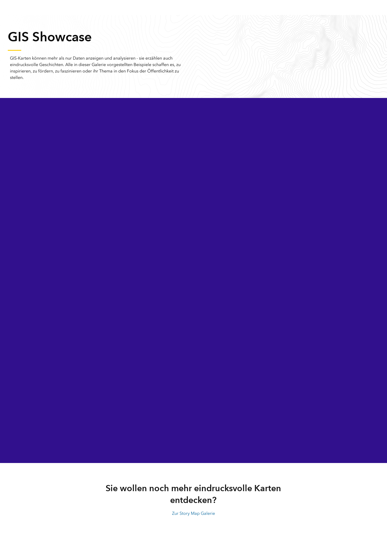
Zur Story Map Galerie (193, 513)
